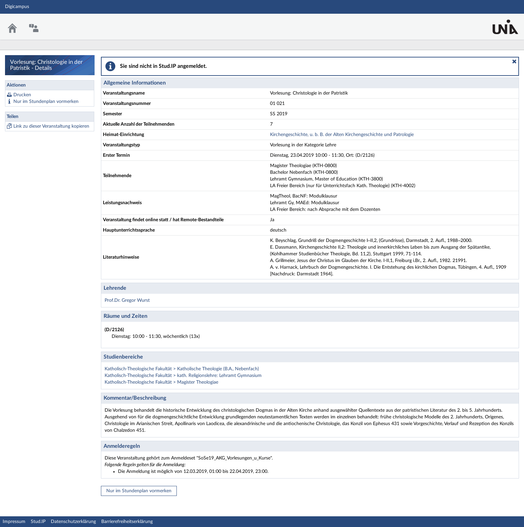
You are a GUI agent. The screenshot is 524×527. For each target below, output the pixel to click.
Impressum (14, 521)
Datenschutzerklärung (73, 521)
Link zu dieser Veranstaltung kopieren (51, 126)
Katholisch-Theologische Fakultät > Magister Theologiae (161, 382)
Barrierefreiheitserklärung (127, 521)
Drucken (22, 95)
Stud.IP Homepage (498, 22)
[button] (514, 61)
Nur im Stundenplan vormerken (46, 101)
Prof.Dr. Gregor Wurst (127, 300)
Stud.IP (38, 521)
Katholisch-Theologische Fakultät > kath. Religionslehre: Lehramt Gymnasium (183, 375)
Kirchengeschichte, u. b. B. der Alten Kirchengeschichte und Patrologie (342, 134)
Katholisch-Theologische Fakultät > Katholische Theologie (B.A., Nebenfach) (182, 369)
